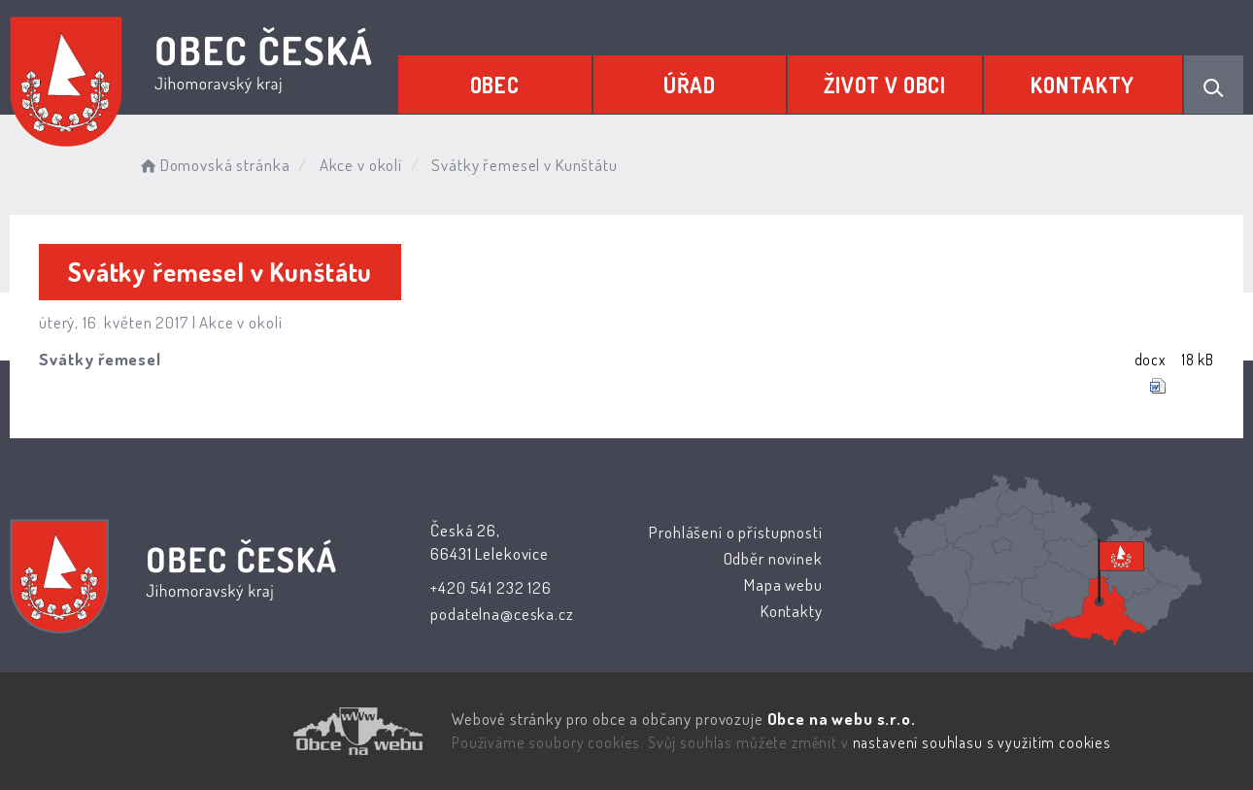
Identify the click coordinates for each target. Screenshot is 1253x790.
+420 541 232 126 (491, 587)
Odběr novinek (772, 558)
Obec (495, 84)
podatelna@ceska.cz (501, 613)
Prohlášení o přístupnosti (735, 532)
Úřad (689, 84)
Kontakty (1082, 84)
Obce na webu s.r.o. (840, 718)
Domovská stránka (213, 165)
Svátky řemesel (100, 359)
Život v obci (885, 84)
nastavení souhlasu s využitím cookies (982, 742)
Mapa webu (783, 584)
